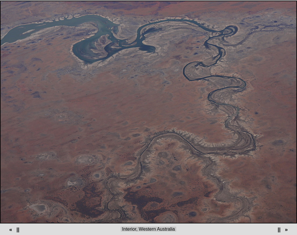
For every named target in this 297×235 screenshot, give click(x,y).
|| (17, 229)
